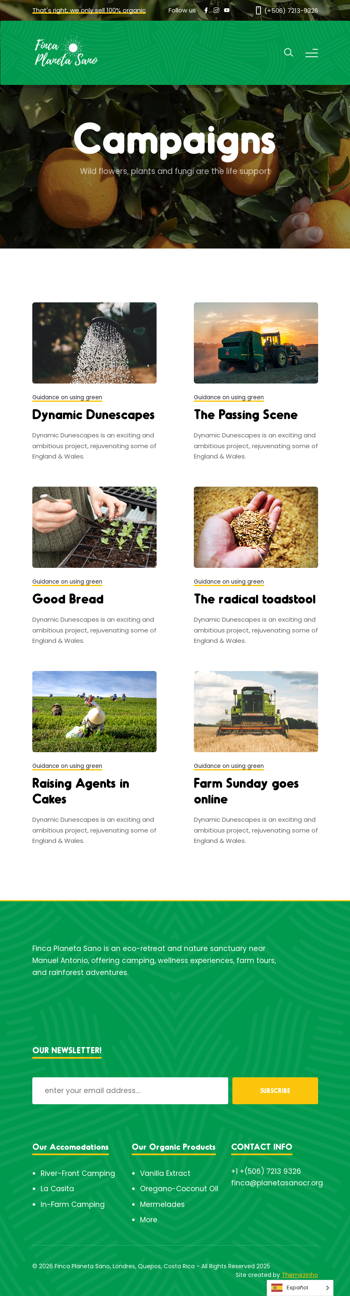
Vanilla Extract (165, 1173)
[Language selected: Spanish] (300, 1288)
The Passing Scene (246, 414)
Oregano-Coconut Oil (179, 1189)
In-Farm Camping (73, 1204)
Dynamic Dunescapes (93, 414)
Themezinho (300, 1275)
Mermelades (162, 1204)
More (148, 1220)
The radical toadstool (255, 598)
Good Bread (68, 598)
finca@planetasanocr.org (277, 1183)
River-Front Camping (78, 1173)
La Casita (57, 1189)
